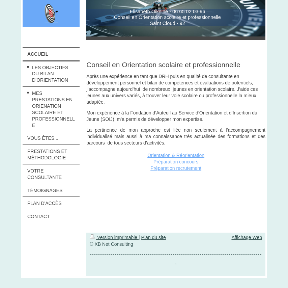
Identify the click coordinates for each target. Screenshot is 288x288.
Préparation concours (175, 161)
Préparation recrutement (175, 168)
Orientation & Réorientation (175, 155)
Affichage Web (246, 237)
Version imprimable (114, 237)
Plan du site (153, 237)
